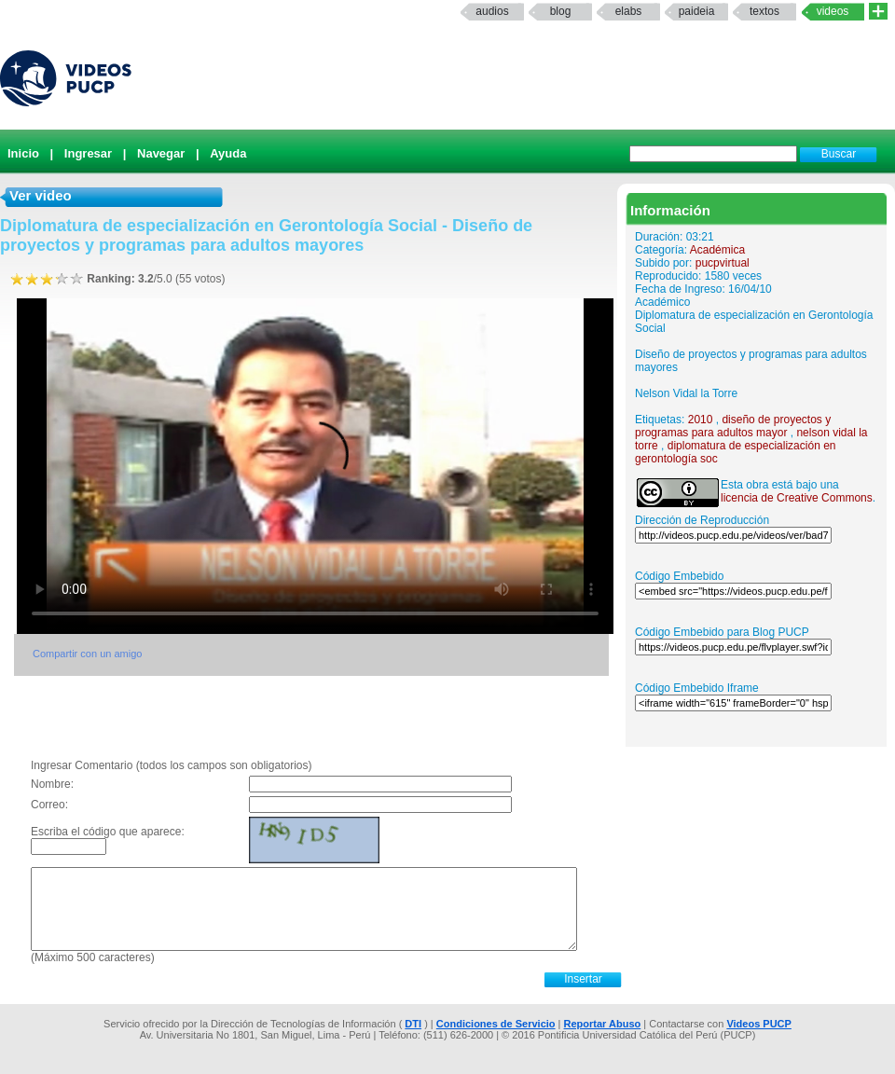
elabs (628, 11)
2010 (700, 419)
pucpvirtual (722, 262)
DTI (413, 1023)
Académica (717, 249)
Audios (491, 11)
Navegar (161, 153)
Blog (560, 11)
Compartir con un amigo (87, 653)
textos (764, 11)
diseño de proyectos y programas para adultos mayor (733, 426)
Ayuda (228, 153)
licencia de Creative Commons (797, 497)
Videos (833, 11)
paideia (697, 11)
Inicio (23, 153)
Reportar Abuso (602, 1023)
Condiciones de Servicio (496, 1023)
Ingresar (88, 153)
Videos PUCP (759, 1023)
